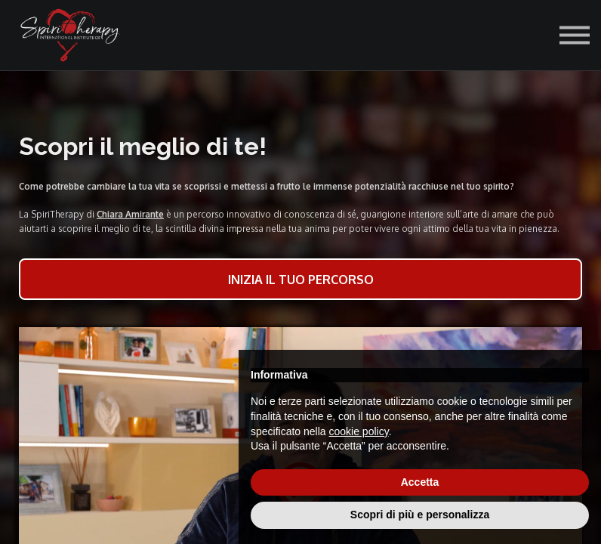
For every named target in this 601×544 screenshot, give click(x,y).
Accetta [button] (420, 482)
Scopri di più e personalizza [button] (419, 514)
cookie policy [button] (359, 431)
